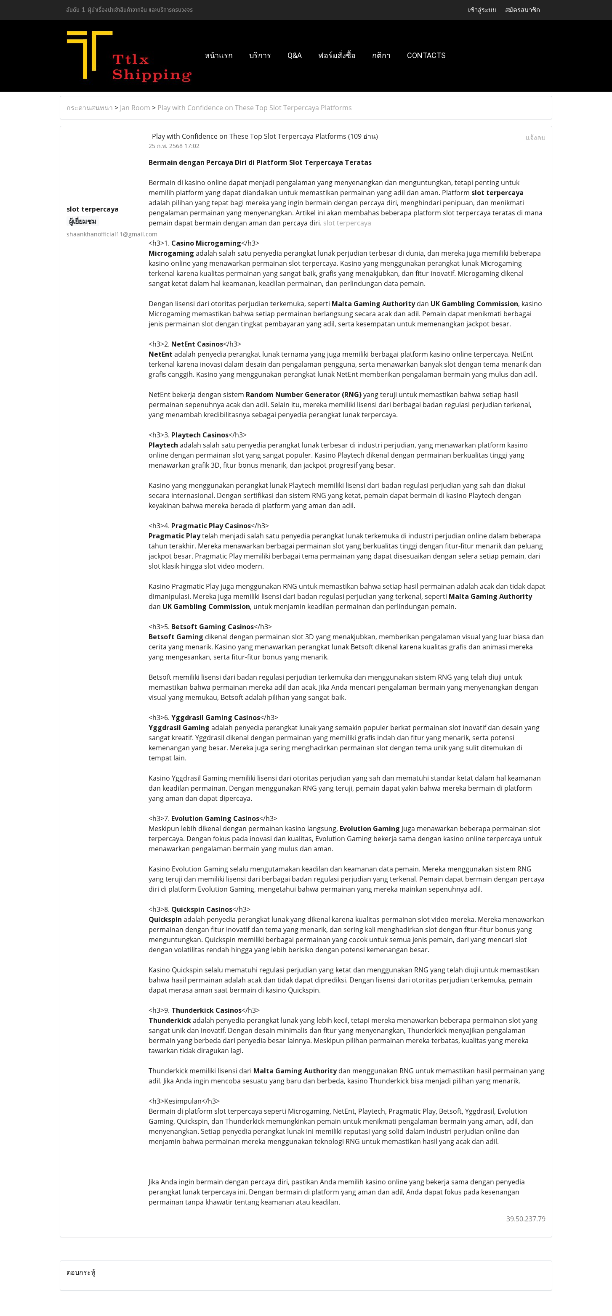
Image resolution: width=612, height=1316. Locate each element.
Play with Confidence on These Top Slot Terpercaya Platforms (254, 107)
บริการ (260, 55)
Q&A (294, 55)
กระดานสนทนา (90, 107)
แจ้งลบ (535, 137)
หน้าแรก (219, 55)
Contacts (426, 55)
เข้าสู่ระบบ (482, 10)
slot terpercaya (347, 223)
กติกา (381, 55)
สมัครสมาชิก (522, 10)
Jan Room (135, 107)
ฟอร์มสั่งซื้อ (337, 55)
